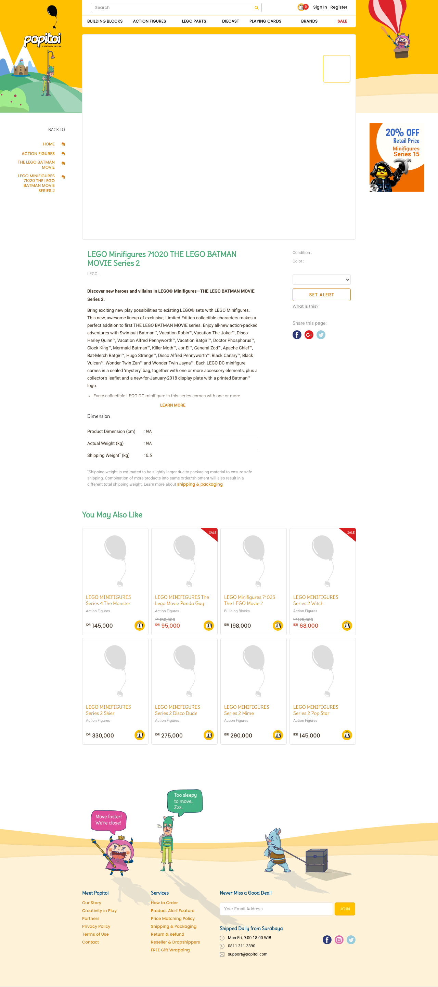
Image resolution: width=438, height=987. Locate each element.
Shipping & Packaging (173, 927)
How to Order (164, 903)
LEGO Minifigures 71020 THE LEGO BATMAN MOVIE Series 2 (36, 184)
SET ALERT (321, 294)
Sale (342, 21)
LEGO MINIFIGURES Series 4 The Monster (108, 600)
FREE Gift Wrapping (170, 950)
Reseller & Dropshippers (175, 942)
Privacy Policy (96, 927)
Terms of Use (95, 934)
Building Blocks (105, 21)
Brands (309, 21)
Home (49, 144)
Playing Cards (265, 21)
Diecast (230, 21)
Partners (91, 919)
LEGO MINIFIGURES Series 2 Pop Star (315, 710)
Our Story (91, 903)
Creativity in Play (99, 911)
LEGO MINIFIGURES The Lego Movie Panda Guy (182, 600)
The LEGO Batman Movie (36, 165)
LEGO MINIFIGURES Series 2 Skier (108, 710)
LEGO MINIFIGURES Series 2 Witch (315, 600)
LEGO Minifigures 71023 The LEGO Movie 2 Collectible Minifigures (249, 603)
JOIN (345, 909)
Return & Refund (167, 934)
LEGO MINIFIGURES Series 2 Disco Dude (177, 710)
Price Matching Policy (173, 919)
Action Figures (149, 21)
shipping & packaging (200, 484)
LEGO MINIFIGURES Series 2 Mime (246, 710)
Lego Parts (194, 21)
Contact (90, 942)
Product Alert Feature (172, 911)
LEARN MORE (172, 405)
